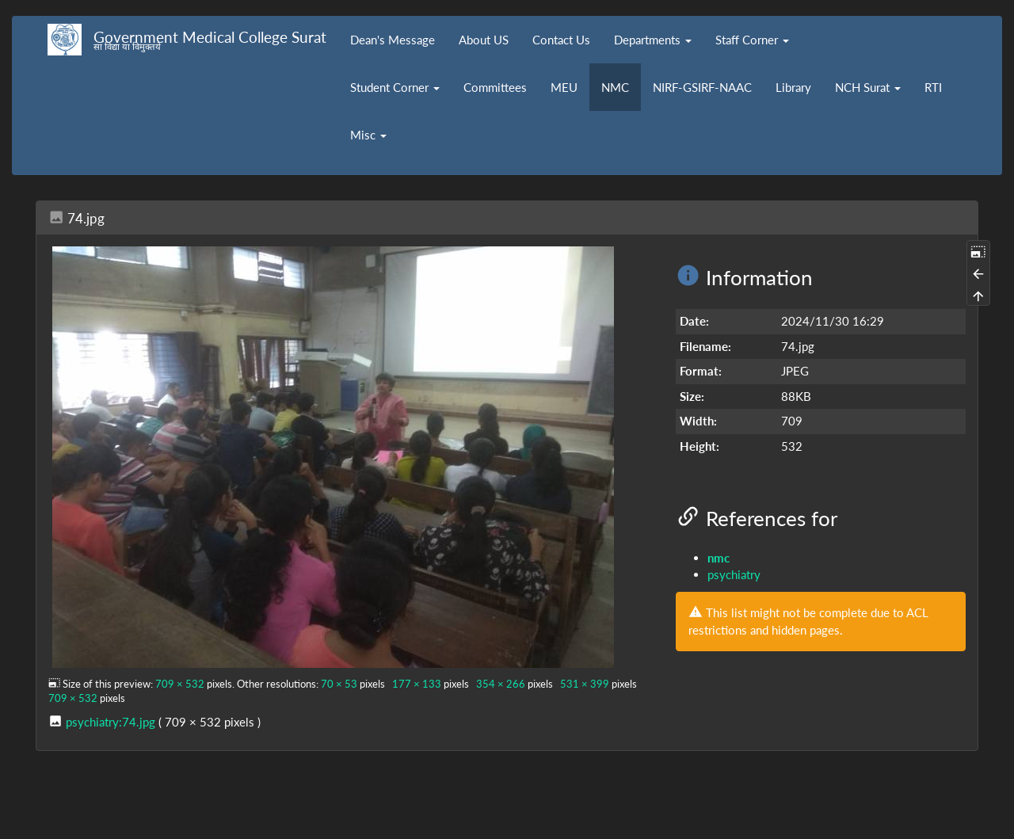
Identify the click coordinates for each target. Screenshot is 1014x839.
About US (484, 39)
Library (793, 87)
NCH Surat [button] (868, 87)
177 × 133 (416, 683)
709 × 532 (179, 683)
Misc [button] (368, 135)
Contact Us (561, 39)
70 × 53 (339, 683)
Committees (495, 87)
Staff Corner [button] (752, 39)
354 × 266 (500, 683)
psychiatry (733, 574)
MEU (564, 87)
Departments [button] (653, 39)
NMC (615, 87)
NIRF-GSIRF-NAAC (702, 87)
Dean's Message (392, 39)
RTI (933, 87)
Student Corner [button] (395, 87)
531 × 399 (584, 683)
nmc (718, 558)
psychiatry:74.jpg (110, 722)
